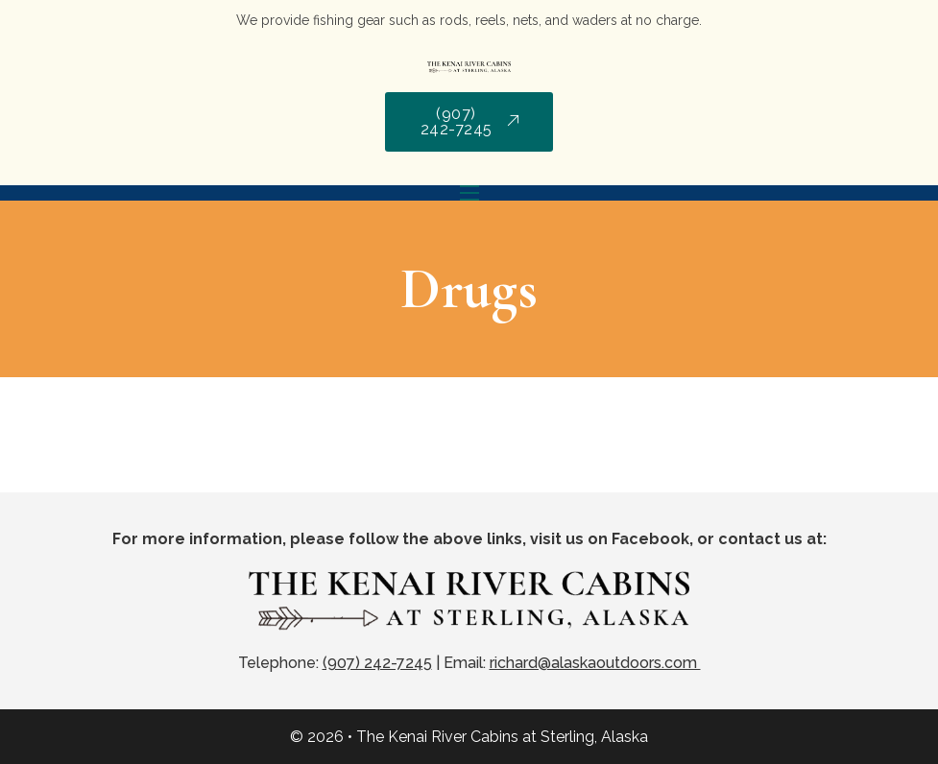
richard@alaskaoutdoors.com (595, 663)
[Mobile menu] (469, 193)
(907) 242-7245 (470, 121)
